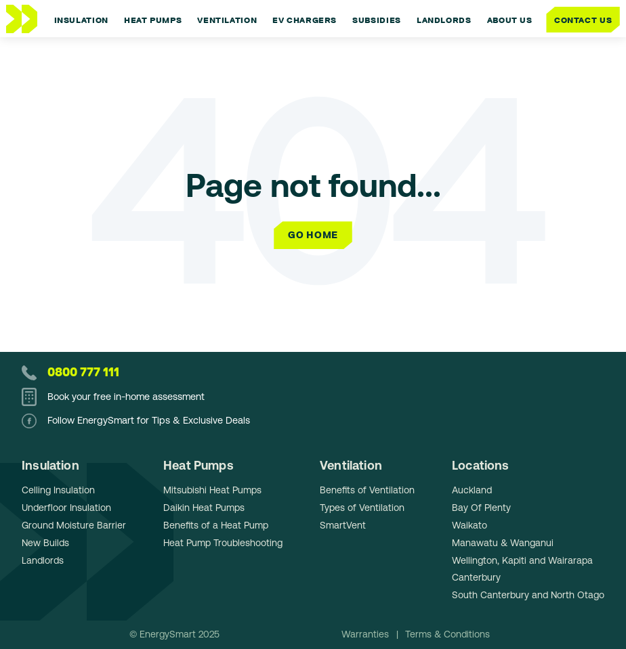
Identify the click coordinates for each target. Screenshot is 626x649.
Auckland (472, 490)
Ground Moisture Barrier (74, 525)
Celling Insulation (58, 490)
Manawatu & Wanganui (503, 542)
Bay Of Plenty (481, 507)
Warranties (366, 634)
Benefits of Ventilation (367, 490)
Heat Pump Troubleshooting (223, 542)
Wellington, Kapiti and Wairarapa (522, 560)
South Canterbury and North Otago (528, 594)
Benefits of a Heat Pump (215, 525)
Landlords (43, 560)
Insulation (50, 465)
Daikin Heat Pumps (204, 507)
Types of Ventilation (362, 507)
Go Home (313, 235)
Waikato (469, 525)
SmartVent (343, 525)
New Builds (45, 542)
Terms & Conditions (447, 634)
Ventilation (351, 465)
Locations (480, 465)
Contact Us (583, 19)
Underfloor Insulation (66, 507)
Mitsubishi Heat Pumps (212, 490)
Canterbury (476, 577)
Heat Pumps (198, 465)
